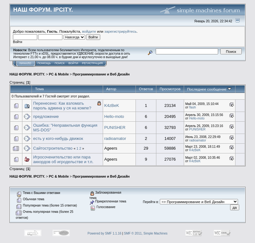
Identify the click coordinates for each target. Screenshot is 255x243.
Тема (39, 89)
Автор (111, 89)
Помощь (44, 63)
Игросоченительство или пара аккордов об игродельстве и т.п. (63, 159)
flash (192, 107)
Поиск (60, 63)
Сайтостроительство (52, 148)
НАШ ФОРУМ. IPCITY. (27, 74)
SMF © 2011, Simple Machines (145, 233)
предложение (46, 116)
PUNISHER (114, 127)
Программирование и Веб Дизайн (101, 74)
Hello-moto (114, 116)
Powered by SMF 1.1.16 (104, 233)
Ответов (146, 89)
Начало (25, 63)
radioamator (115, 138)
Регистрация (92, 63)
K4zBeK (111, 105)
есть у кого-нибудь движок (58, 138)
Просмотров (169, 89)
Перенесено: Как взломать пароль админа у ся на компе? (62, 105)
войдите (89, 31)
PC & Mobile (59, 74)
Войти (73, 63)
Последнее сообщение (209, 89)
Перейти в (150, 202)
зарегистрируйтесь (120, 31)
